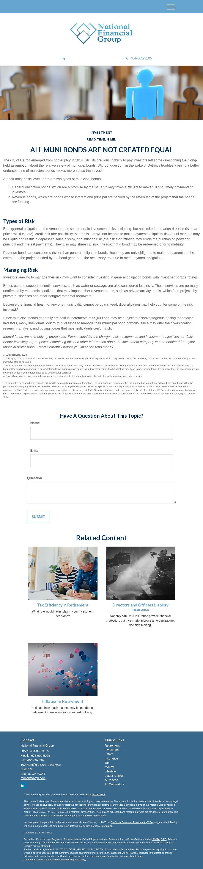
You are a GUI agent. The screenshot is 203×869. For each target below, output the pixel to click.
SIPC (164, 839)
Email (35, 450)
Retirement (112, 745)
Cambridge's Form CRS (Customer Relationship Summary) (55, 859)
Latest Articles (114, 775)
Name (35, 423)
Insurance (111, 758)
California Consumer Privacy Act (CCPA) (132, 822)
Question (34, 478)
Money (109, 767)
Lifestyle (110, 771)
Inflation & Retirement (62, 701)
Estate (109, 754)
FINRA (156, 839)
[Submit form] (38, 517)
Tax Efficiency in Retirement (62, 605)
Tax (107, 762)
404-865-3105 (139, 58)
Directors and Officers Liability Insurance (140, 607)
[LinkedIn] (63, 58)
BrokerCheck (98, 794)
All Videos (111, 780)
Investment (112, 750)
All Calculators (114, 784)
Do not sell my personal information (94, 826)
